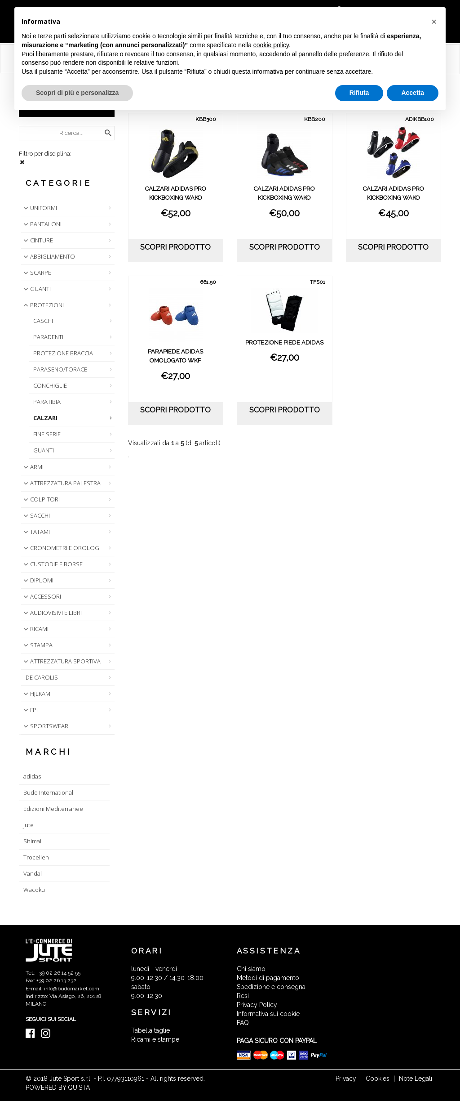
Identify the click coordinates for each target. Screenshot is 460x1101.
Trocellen (36, 857)
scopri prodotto (175, 247)
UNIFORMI (39, 208)
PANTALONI (42, 224)
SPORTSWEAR (45, 726)
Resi (243, 995)
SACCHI (36, 515)
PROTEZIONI (43, 305)
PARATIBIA (47, 402)
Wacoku (34, 890)
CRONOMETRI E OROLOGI (61, 548)
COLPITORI (41, 499)
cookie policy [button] (271, 45)
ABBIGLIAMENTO (48, 256)
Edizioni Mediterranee (53, 809)
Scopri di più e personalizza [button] (77, 92)
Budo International (48, 792)
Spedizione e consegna (271, 986)
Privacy (346, 1078)
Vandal (32, 873)
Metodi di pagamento (268, 977)
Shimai (32, 841)
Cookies (377, 1078)
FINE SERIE (47, 434)
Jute (28, 825)
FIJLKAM (36, 693)
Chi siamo (251, 968)
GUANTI (36, 289)
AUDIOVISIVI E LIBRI (52, 613)
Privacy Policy (257, 1004)
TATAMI (36, 532)
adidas (32, 776)
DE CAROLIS (42, 677)
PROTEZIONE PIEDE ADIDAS (284, 342)
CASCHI (43, 321)
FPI (30, 710)
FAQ (243, 1022)
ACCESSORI (41, 596)
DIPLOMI (37, 580)
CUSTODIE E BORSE (52, 564)
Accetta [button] (412, 92)
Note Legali (415, 1078)
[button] (434, 21)
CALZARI (45, 418)
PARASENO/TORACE (60, 369)
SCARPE (36, 273)
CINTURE (37, 240)
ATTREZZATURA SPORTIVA (61, 661)
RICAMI (35, 629)
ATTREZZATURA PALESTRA (61, 483)
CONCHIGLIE (50, 385)
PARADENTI (48, 337)
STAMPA (37, 645)
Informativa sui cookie (268, 1013)
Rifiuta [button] (359, 92)
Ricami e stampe (155, 1039)
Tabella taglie (150, 1030)
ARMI (33, 467)
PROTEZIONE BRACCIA (63, 353)
